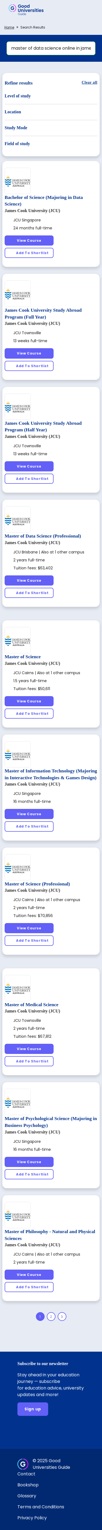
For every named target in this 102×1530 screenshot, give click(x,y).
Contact (26, 1474)
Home (9, 27)
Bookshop (28, 1485)
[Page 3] (62, 1316)
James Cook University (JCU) (32, 210)
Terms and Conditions (40, 1507)
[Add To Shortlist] (29, 253)
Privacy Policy (32, 1518)
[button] (90, 9)
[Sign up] (32, 1409)
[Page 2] (51, 1316)
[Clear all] (89, 82)
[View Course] (29, 240)
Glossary (26, 1496)
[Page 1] (40, 1316)
